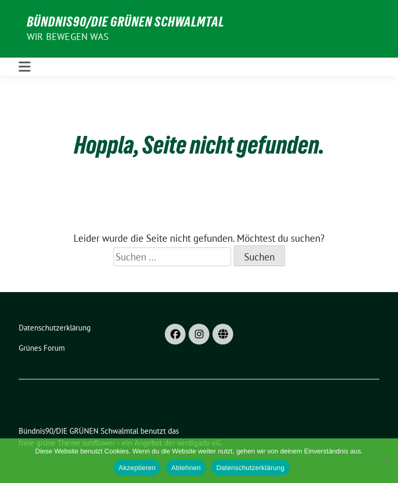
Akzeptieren (137, 468)
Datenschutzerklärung (250, 468)
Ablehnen (186, 468)
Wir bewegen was (68, 37)
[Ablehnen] (385, 461)
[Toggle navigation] (24, 67)
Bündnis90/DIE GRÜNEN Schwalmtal (125, 22)
